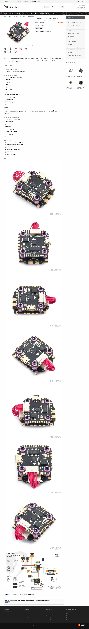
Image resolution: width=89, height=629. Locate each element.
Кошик (58, 7)
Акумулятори (71, 39)
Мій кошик (19, 1)
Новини (26, 615)
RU (39, 1)
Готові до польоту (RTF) (73, 47)
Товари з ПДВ (17, 13)
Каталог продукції (7, 611)
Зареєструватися (12, 1)
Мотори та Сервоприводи (74, 25)
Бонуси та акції (48, 617)
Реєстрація (8, 602)
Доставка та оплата (39, 13)
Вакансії (26, 617)
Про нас (47, 13)
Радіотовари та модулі (73, 33)
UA (38, 1)
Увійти (6, 1)
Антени (70, 31)
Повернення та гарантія (50, 613)
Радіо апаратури (72, 41)
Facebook (68, 619)
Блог (32, 13)
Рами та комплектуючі (73, 20)
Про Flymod (27, 611)
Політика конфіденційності (50, 619)
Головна (5, 13)
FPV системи (71, 28)
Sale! (23, 13)
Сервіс (28, 13)
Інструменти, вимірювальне (74, 55)
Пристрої (70, 44)
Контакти (53, 13)
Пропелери (71, 36)
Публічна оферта (49, 615)
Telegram (68, 611)
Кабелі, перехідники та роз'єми (75, 50)
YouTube (67, 615)
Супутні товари (72, 58)
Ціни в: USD (26, 1)
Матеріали (70, 52)
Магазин (11, 13)
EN (41, 1)
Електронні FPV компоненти (74, 22)
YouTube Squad (69, 617)
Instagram (68, 613)
